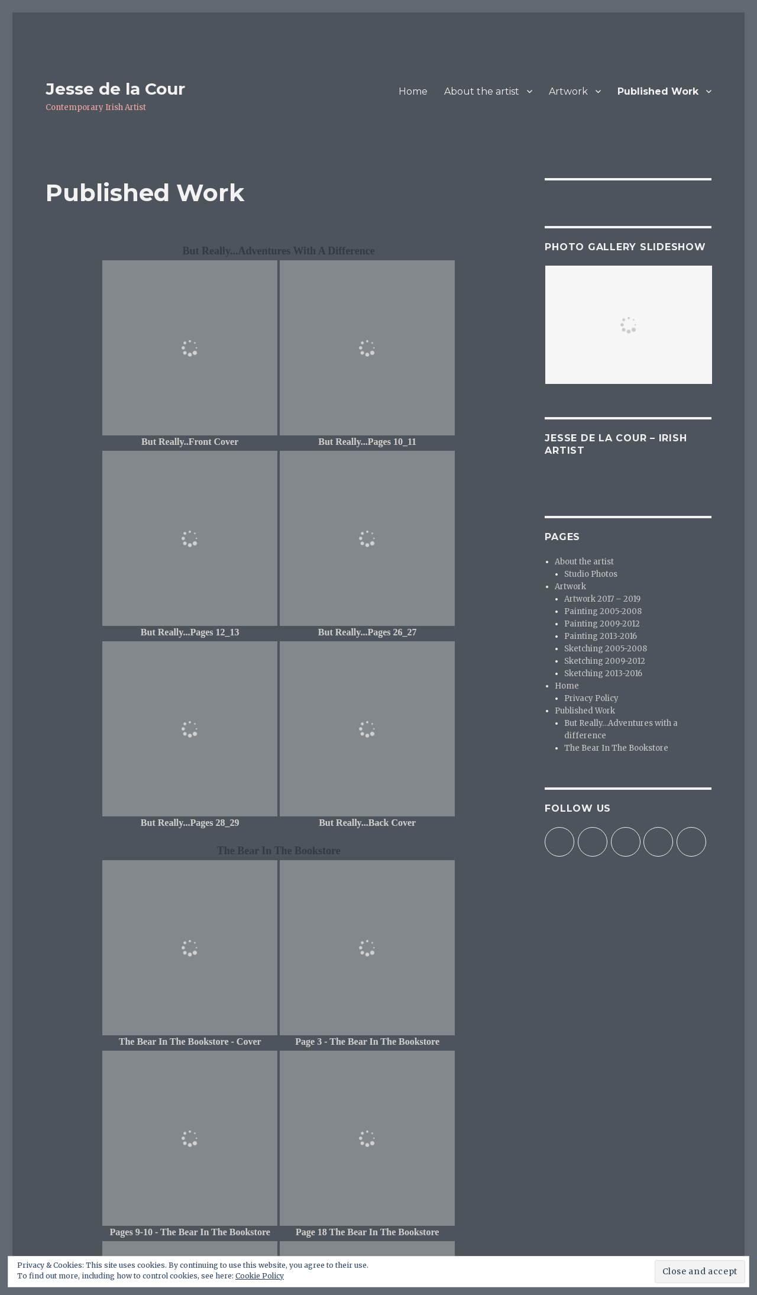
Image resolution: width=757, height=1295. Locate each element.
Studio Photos (590, 574)
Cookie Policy (259, 1275)
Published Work (657, 91)
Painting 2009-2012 (602, 624)
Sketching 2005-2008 (605, 649)
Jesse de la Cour (115, 89)
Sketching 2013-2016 (603, 674)
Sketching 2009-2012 (604, 661)
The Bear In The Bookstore (616, 748)
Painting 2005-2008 (603, 611)
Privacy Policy (591, 698)
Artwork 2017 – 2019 (602, 599)
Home (413, 91)
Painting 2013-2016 (600, 636)
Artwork (568, 91)
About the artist (481, 91)
